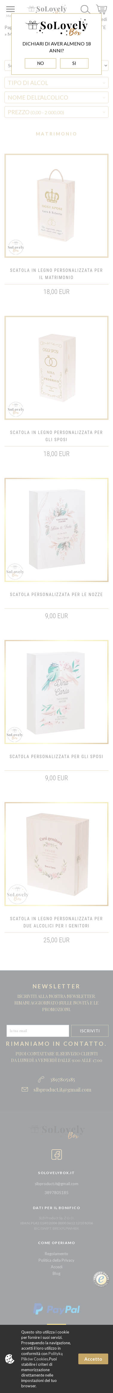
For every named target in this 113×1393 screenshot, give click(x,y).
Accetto (93, 1359)
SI (74, 63)
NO (40, 63)
